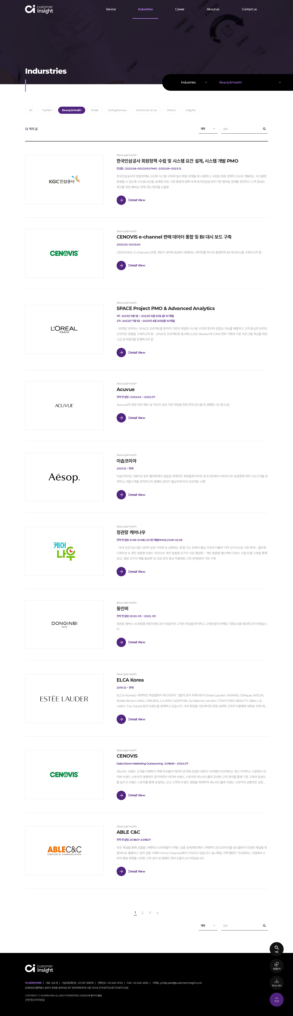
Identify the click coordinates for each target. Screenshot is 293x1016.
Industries (145, 9)
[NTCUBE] (96, 994)
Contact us (249, 9)
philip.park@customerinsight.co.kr (181, 981)
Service (111, 9)
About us (213, 9)
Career (179, 9)
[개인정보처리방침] (35, 998)
